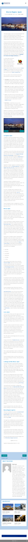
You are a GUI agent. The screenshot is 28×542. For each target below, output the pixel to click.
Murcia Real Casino (7, 224)
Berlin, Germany (6, 512)
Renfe (10, 417)
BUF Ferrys (21, 382)
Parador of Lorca (8, 100)
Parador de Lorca (16, 339)
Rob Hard (10, 14)
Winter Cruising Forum (16, 72)
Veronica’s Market (7, 262)
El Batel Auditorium (15, 166)
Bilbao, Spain (17, 512)
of (14, 131)
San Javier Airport (20, 411)
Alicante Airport (6, 414)
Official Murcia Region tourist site (11, 437)
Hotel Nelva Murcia (7, 291)
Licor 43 (18, 192)
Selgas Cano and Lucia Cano (9, 167)
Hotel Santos (7, 308)
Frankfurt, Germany (7, 523)
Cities (19, 14)
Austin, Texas (18, 523)
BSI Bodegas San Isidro (9, 266)
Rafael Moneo (20, 156)
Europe (22, 14)
